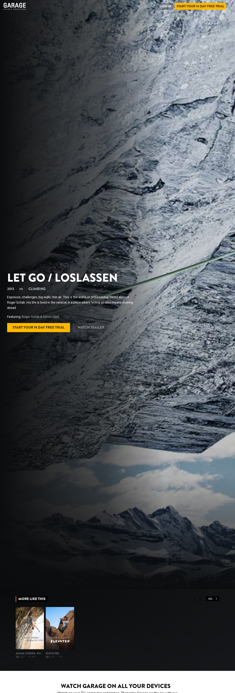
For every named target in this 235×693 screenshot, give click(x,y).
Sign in (165, 6)
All (213, 598)
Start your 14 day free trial (200, 6)
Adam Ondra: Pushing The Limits (40, 669)
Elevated (63, 669)
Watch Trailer (91, 327)
